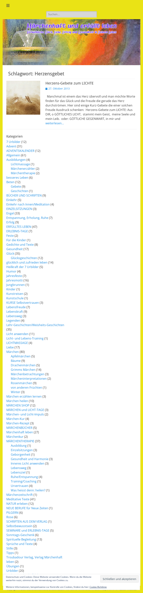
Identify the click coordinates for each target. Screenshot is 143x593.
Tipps (10, 553)
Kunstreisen (14, 294)
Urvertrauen (19, 486)
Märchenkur (14, 437)
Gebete (16, 186)
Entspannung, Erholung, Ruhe (27, 218)
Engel (10, 213)
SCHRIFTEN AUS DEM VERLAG (26, 521)
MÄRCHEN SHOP (17, 405)
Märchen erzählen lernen (24, 396)
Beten (10, 182)
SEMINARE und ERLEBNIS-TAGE (27, 530)
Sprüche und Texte (19, 544)
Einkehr (11, 200)
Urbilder (12, 571)
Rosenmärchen (21, 383)
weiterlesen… (54, 123)
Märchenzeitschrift (19, 495)
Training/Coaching (23, 481)
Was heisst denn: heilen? (28, 490)
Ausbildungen (16, 160)
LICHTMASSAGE (17, 343)
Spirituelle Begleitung (21, 539)
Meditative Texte (17, 499)
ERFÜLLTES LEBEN (18, 227)
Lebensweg (14, 316)
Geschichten (19, 191)
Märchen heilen (17, 401)
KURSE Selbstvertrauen (22, 303)
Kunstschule (15, 298)
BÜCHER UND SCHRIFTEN (24, 195)
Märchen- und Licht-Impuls (25, 414)
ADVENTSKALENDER (20, 151)
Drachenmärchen (23, 365)
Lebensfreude (16, 307)
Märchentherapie (23, 173)
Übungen (12, 566)
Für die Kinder (16, 240)
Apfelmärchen (21, 356)
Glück (10, 253)
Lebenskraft (14, 312)
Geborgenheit (20, 454)
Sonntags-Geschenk (20, 535)
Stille (9, 548)
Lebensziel (18, 472)
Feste (10, 236)
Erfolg (10, 222)
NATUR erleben (17, 504)
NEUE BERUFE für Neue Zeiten (27, 508)
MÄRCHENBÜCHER (19, 428)
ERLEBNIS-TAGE (17, 231)
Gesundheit (14, 249)
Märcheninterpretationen (29, 379)
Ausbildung (19, 446)
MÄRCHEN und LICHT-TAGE (25, 410)
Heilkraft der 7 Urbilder (22, 267)
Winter (15, 392)
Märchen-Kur (15, 419)
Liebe (10, 347)
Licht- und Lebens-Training (25, 338)
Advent (11, 146)
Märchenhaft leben (19, 432)
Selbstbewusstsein (19, 526)
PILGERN (12, 513)
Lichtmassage (20, 164)
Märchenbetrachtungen (27, 374)
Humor (11, 271)
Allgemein (13, 155)
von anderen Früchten (26, 387)
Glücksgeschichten (24, 258)
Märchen (12, 352)
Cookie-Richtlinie (98, 587)
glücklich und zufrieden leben (26, 262)
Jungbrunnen (15, 285)
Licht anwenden (17, 334)
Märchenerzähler (23, 169)
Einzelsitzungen (22, 450)
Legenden (13, 320)
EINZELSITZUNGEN (19, 209)
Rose (9, 517)
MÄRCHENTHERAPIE (20, 441)
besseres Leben (17, 178)
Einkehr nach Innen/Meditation (28, 204)
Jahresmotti (14, 280)
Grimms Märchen (23, 370)
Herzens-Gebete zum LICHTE (69, 83)
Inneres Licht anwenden (27, 463)
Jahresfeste (14, 276)
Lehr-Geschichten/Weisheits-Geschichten (35, 325)
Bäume (16, 361)
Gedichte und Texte (20, 245)
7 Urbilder (13, 142)
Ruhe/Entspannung (24, 477)
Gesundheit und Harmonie (29, 459)
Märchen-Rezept (17, 423)
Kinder (11, 289)
